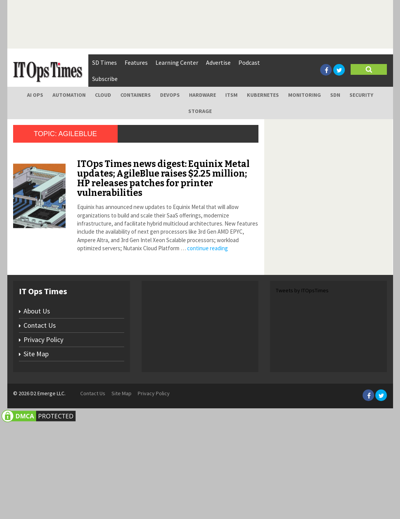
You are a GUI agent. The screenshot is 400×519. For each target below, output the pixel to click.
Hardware (202, 94)
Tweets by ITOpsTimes (302, 385)
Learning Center (176, 62)
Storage (200, 111)
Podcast (249, 62)
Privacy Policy (43, 434)
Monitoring (304, 94)
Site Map (36, 449)
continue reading (207, 248)
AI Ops (35, 94)
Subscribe (105, 79)
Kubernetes (263, 94)
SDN (335, 94)
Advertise (218, 62)
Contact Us (40, 420)
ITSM (231, 94)
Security (361, 94)
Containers (135, 94)
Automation (69, 94)
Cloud (103, 94)
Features (136, 62)
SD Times (104, 62)
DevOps (170, 94)
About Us (37, 406)
